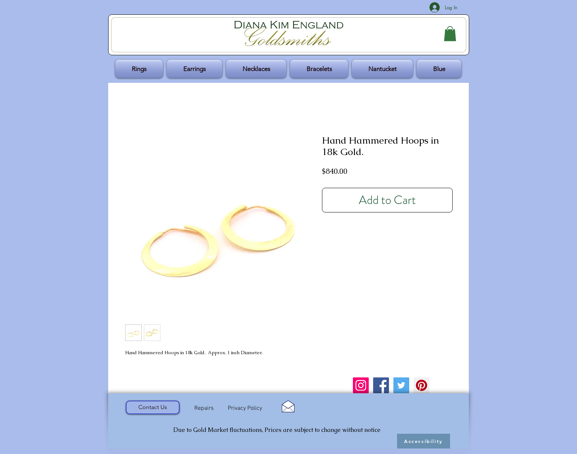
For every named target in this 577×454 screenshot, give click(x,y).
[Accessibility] (423, 441)
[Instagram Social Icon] (361, 385)
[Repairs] (203, 408)
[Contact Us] (153, 407)
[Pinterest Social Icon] (421, 385)
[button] (450, 33)
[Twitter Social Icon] (401, 385)
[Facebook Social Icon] (381, 385)
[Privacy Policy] (245, 408)
